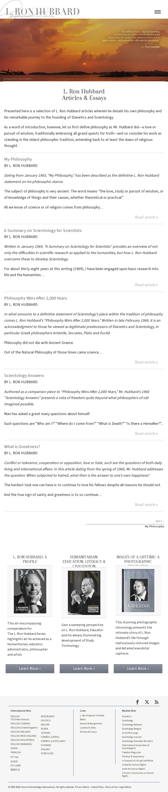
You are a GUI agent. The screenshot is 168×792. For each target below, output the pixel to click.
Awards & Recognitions (91, 722)
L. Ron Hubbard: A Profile (92, 713)
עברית (15, 756)
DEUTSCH (46, 719)
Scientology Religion (131, 727)
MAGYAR (45, 723)
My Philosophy (18, 159)
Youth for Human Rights (133, 768)
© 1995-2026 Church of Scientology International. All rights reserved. (41, 786)
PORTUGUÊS (47, 752)
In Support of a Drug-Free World (137, 760)
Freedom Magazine (131, 751)
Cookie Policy (97, 786)
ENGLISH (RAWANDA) (21, 743)
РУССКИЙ (16, 765)
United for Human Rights (134, 764)
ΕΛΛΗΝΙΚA (46, 744)
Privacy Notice (82, 786)
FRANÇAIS (16, 751)
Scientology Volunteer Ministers (137, 740)
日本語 (14, 761)
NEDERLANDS (47, 715)
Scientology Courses (132, 736)
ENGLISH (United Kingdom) (24, 726)
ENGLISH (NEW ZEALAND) (24, 735)
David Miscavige (130, 731)
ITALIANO (45, 748)
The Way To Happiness (133, 755)
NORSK (44, 727)
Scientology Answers (24, 375)
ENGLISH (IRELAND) (20, 730)
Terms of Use (112, 786)
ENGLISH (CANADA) (20, 722)
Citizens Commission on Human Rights (138, 774)
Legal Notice (125, 786)
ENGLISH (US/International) (20, 717)
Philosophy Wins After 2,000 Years (35, 298)
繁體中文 (15, 769)
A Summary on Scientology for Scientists (43, 230)
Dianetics (126, 715)
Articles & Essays (88, 730)
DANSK (14, 747)
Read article (145, 217)
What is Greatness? (22, 446)
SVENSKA (45, 731)
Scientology (127, 719)
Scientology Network (132, 723)
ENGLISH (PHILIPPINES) (22, 739)
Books (83, 718)
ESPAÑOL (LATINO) (50, 736)
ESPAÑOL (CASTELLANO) (53, 740)
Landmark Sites (88, 726)
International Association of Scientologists (135, 746)
